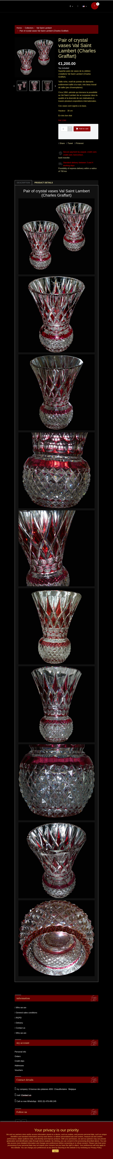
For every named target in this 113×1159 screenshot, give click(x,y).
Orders (18, 1056)
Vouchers (19, 1070)
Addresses (19, 1066)
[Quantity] (64, 128)
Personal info (20, 1052)
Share (61, 143)
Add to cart (82, 128)
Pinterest (79, 143)
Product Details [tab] (44, 183)
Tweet (69, 143)
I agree (55, 1151)
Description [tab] (23, 183)
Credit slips (19, 1061)
